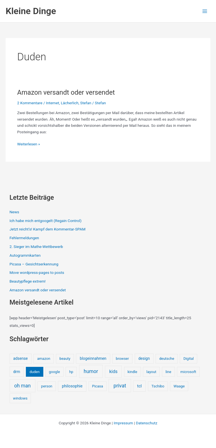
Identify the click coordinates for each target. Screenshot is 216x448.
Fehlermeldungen (24, 238)
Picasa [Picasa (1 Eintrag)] (97, 386)
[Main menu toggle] (205, 11)
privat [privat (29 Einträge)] (120, 386)
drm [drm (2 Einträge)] (16, 371)
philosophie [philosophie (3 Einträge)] (72, 386)
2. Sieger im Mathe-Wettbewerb (36, 246)
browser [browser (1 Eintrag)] (122, 358)
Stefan (85, 103)
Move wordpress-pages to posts (37, 272)
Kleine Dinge (31, 11)
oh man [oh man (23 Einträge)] (22, 386)
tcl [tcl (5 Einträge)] (139, 386)
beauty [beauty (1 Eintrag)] (64, 358)
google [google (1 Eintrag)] (54, 372)
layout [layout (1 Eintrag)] (151, 372)
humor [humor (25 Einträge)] (91, 371)
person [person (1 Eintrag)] (46, 386)
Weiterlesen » (28, 144)
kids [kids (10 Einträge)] (113, 371)
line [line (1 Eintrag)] (168, 372)
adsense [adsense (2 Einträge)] (20, 358)
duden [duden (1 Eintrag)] (35, 372)
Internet (52, 103)
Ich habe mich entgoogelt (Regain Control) (46, 220)
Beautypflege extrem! (28, 281)
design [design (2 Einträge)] (144, 358)
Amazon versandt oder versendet (66, 92)
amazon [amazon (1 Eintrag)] (43, 358)
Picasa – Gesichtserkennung (34, 264)
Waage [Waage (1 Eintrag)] (179, 386)
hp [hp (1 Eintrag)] (71, 372)
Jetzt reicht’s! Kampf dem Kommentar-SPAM (48, 229)
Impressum (123, 423)
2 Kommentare (29, 103)
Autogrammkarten (25, 255)
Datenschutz (146, 423)
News (14, 212)
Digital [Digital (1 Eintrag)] (188, 358)
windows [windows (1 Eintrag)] (20, 398)
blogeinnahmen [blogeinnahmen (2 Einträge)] (93, 358)
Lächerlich (69, 103)
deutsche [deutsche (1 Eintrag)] (166, 358)
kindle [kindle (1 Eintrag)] (132, 372)
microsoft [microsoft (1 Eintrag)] (188, 372)
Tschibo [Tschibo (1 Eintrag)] (158, 386)
